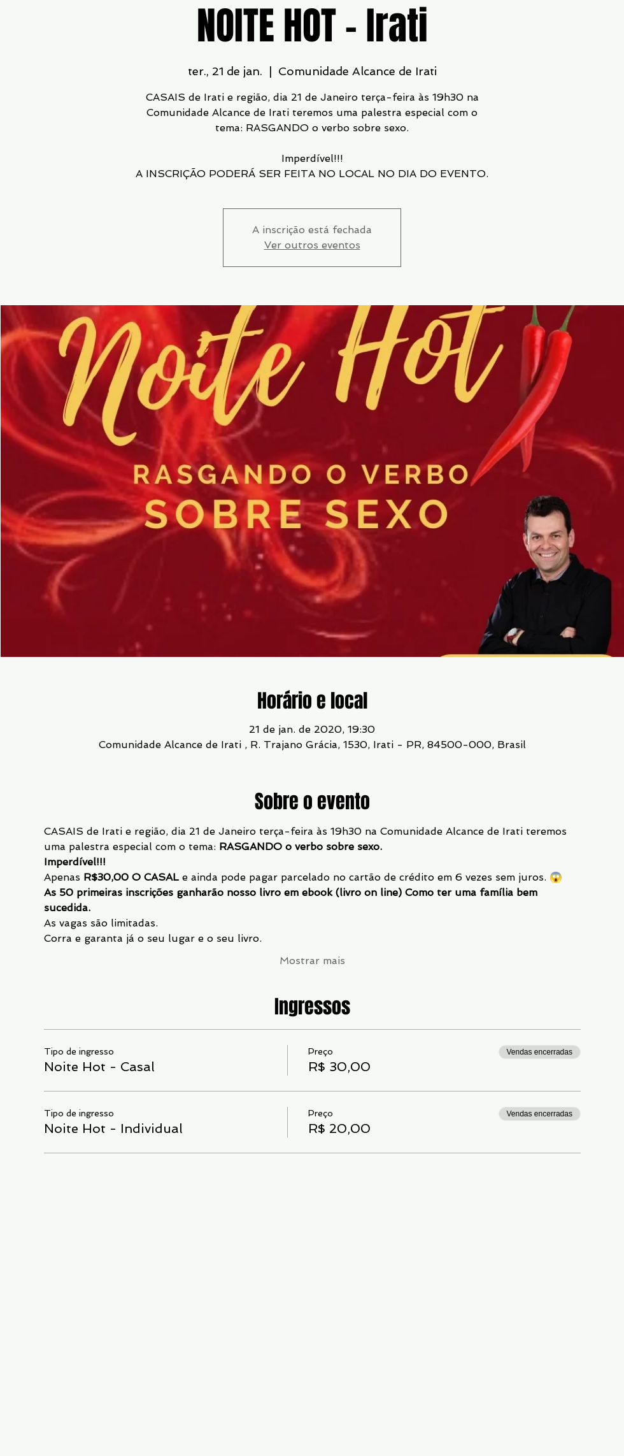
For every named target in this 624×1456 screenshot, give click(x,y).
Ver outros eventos (312, 245)
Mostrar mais (312, 961)
